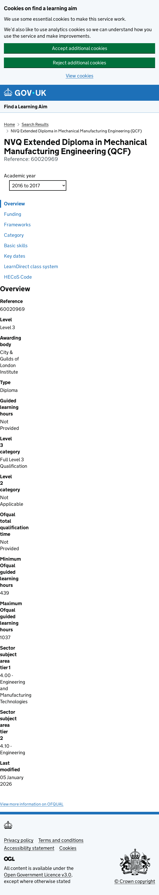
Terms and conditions (61, 840)
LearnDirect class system (31, 266)
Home (9, 124)
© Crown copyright (134, 881)
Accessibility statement (29, 848)
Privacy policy (18, 840)
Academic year (20, 176)
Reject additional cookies (79, 63)
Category (14, 235)
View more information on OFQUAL (31, 804)
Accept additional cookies (79, 48)
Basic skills (16, 246)
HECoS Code (18, 277)
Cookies (67, 848)
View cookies (79, 75)
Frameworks (17, 225)
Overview (14, 204)
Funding (12, 214)
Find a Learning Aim (25, 107)
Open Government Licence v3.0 (37, 875)
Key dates (14, 256)
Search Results (35, 124)
